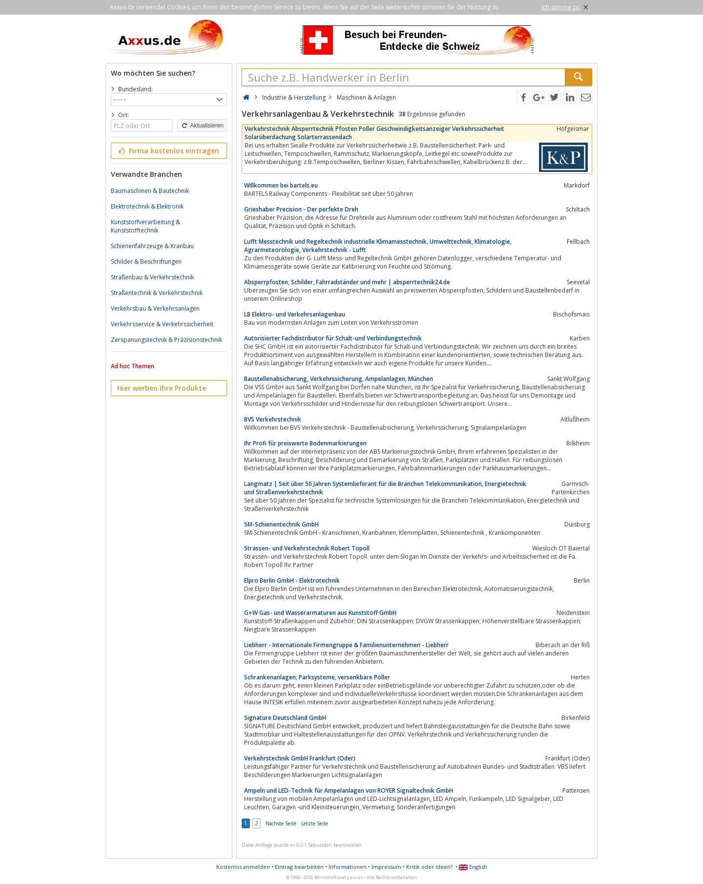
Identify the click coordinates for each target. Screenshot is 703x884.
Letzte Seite (314, 823)
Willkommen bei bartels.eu (281, 185)
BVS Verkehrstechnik (272, 419)
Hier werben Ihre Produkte (161, 388)
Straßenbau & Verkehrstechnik (152, 277)
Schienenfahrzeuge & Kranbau (152, 246)
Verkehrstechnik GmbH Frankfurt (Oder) (299, 758)
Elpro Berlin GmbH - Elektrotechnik (292, 580)
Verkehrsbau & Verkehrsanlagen (155, 308)
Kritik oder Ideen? (429, 866)
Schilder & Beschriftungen (146, 261)
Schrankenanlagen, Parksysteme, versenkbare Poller (317, 677)
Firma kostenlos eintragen (168, 150)
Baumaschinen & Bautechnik (150, 191)
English (473, 866)
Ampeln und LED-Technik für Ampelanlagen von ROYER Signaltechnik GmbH (348, 790)
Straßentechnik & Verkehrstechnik (157, 293)
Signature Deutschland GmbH (285, 718)
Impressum (386, 866)
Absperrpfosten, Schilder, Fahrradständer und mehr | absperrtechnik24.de (347, 282)
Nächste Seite (281, 823)
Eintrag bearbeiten (299, 866)
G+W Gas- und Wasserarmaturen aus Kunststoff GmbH (320, 613)
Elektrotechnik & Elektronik (147, 206)
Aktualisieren (202, 125)
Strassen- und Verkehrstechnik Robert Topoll (307, 548)
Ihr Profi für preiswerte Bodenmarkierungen (305, 443)
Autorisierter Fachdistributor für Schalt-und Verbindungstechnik (333, 338)
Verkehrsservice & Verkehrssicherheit (162, 324)
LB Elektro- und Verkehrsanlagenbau (294, 314)
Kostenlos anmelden (243, 866)
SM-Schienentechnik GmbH (281, 524)
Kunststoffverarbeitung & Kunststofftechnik (145, 226)
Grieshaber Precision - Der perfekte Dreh (301, 209)
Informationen (348, 866)
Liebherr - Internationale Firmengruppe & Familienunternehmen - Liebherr (346, 645)
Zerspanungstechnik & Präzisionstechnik (166, 340)
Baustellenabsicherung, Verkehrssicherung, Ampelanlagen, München (338, 379)
